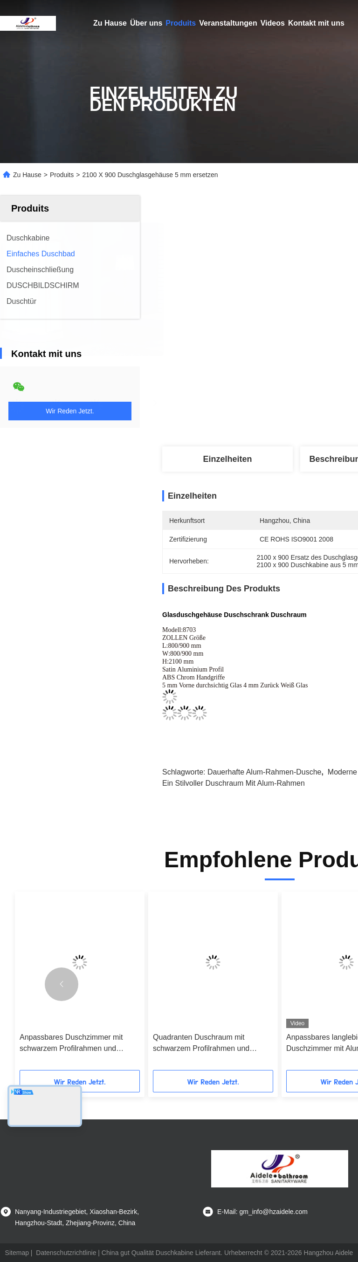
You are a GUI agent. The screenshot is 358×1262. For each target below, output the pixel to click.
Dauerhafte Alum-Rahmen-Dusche (264, 772)
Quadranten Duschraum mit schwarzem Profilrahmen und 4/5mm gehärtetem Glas (201, 1043)
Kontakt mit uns (316, 23)
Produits (180, 23)
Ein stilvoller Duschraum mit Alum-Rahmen (233, 783)
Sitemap (17, 1252)
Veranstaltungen (228, 23)
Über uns (146, 23)
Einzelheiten (227, 459)
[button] (61, 984)
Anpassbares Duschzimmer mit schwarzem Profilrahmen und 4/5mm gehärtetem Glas (71, 1043)
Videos (273, 23)
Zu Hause (110, 23)
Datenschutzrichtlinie (66, 1252)
